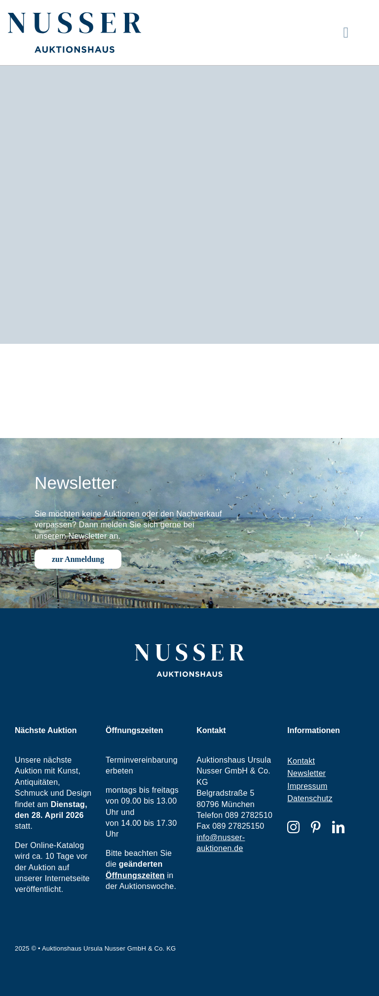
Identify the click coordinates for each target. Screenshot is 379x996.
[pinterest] (315, 827)
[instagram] (293, 827)
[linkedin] (338, 827)
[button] (21, 974)
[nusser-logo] (74, 16)
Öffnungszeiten (135, 875)
